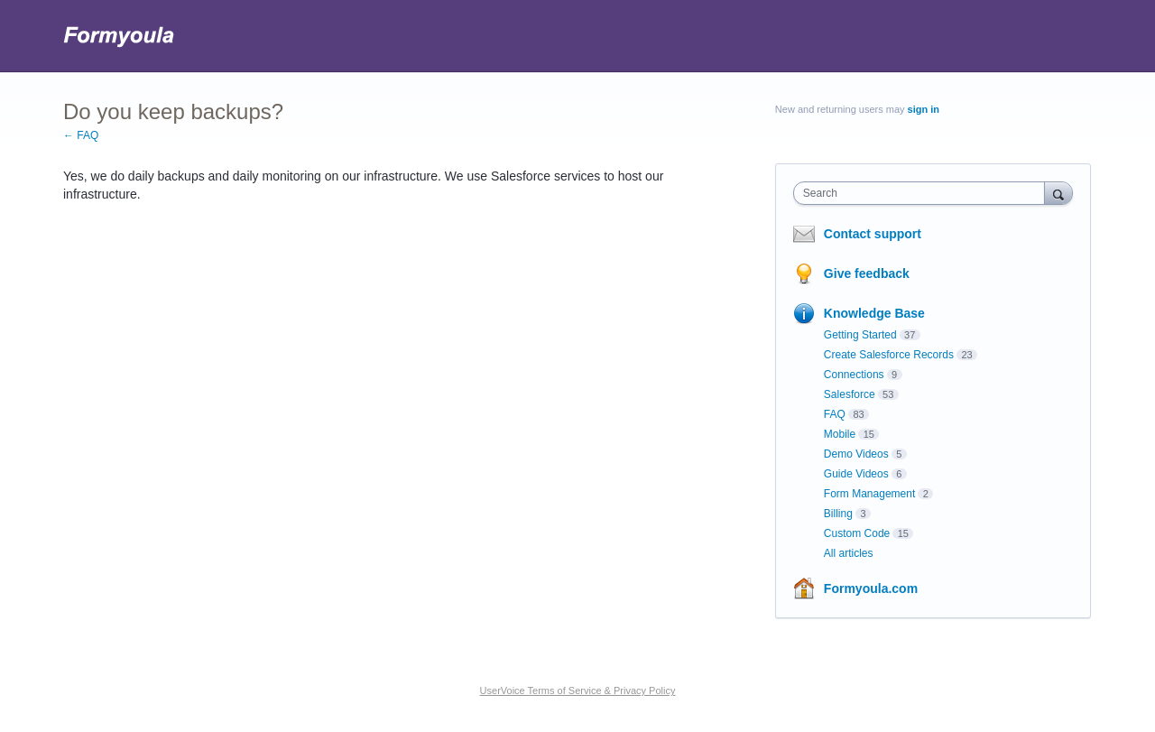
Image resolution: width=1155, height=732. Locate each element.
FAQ (834, 414)
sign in (923, 109)
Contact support (872, 234)
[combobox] (923, 193)
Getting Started (860, 335)
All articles (848, 553)
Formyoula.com (871, 588)
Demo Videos (856, 454)
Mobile (839, 434)
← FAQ (80, 135)
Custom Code (857, 533)
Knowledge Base (874, 313)
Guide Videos (856, 474)
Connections (854, 374)
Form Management (869, 493)
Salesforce (849, 394)
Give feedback (867, 273)
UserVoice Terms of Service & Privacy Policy (578, 690)
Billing (838, 513)
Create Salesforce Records (889, 354)
